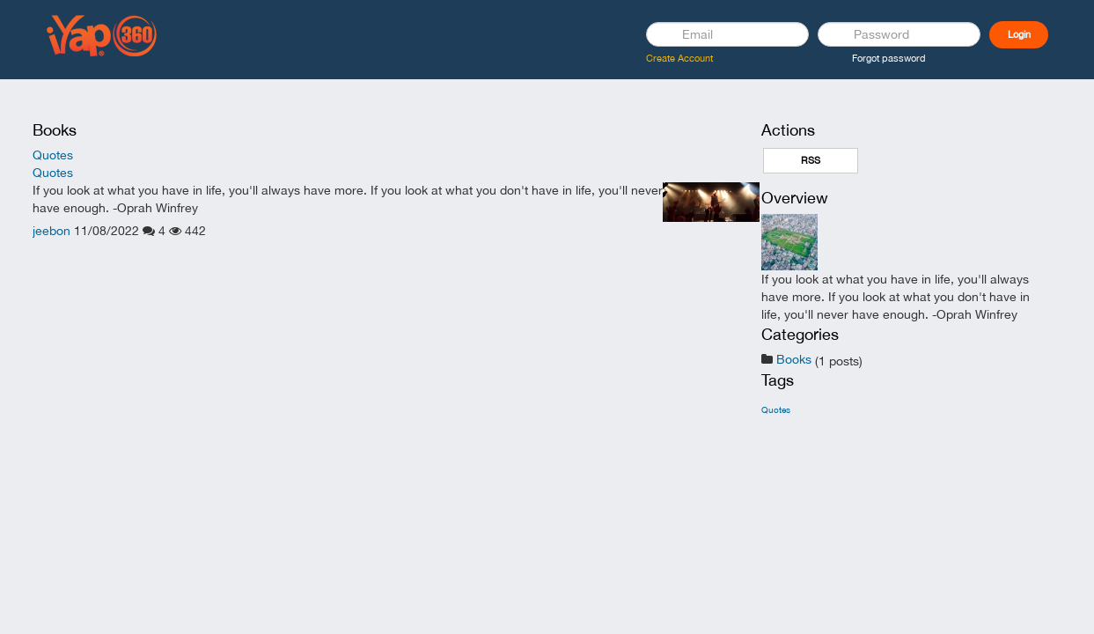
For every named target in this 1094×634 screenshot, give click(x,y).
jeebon (51, 231)
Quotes (53, 155)
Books (793, 359)
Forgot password (889, 58)
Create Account (679, 58)
